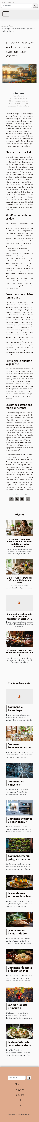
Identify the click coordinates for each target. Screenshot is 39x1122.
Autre (11, 26)
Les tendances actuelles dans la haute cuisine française (18, 897)
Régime (19, 1089)
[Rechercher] (16, 6)
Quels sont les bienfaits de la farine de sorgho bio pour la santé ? (20, 935)
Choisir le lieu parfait (18, 96)
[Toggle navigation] (5, 13)
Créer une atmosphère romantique (18, 101)
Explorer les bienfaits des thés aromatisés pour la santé (19, 580)
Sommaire (19, 93)
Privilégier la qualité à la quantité (18, 104)
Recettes (19, 1100)
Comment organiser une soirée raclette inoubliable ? (19, 652)
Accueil (3, 26)
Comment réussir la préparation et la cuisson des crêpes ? (20, 971)
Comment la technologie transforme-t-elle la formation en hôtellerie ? (19, 616)
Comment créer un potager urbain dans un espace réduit (20, 859)
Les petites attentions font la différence (18, 106)
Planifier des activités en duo (18, 98)
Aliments (19, 1084)
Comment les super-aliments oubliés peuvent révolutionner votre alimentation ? (19, 543)
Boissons (19, 1094)
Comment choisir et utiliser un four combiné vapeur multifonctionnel (20, 823)
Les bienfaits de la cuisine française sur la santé (19, 1045)
